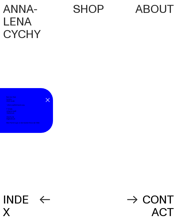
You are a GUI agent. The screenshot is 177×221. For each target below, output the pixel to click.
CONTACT (158, 206)
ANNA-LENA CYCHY (23, 21)
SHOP (88, 9)
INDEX (16, 206)
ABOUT (154, 9)
